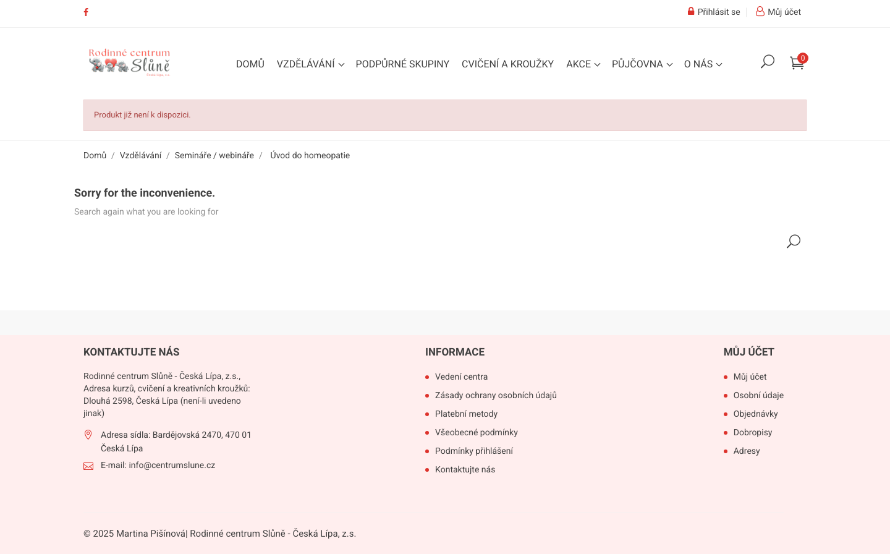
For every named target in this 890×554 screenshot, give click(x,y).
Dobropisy (753, 433)
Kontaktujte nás (465, 470)
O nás (699, 64)
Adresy (747, 451)
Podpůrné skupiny (403, 64)
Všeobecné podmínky (476, 433)
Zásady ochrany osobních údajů (496, 396)
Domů (250, 64)
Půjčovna (639, 64)
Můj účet (749, 352)
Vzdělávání (307, 64)
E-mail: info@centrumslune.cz (158, 466)
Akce (579, 64)
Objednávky (756, 414)
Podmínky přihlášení (474, 451)
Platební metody (466, 414)
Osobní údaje (759, 396)
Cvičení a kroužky (508, 64)
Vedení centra (461, 377)
